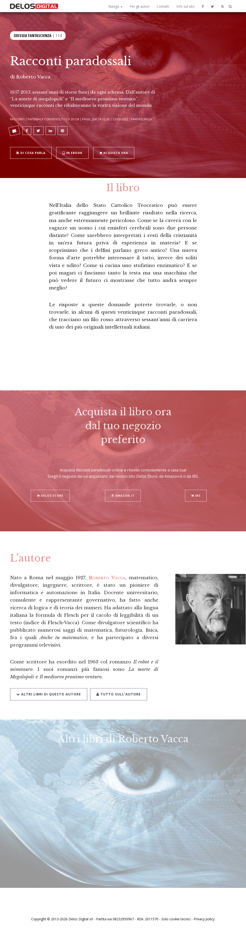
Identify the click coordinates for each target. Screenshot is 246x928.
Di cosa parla (30, 152)
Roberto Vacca (33, 77)
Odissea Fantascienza (32, 35)
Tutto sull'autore (118, 688)
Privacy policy (204, 919)
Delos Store (50, 490)
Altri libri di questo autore (48, 688)
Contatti (163, 6)
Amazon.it (123, 490)
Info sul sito (185, 6)
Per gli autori (139, 6)
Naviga (115, 6)
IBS (195, 490)
